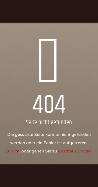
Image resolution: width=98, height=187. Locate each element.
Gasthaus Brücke (74, 151)
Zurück (12, 151)
